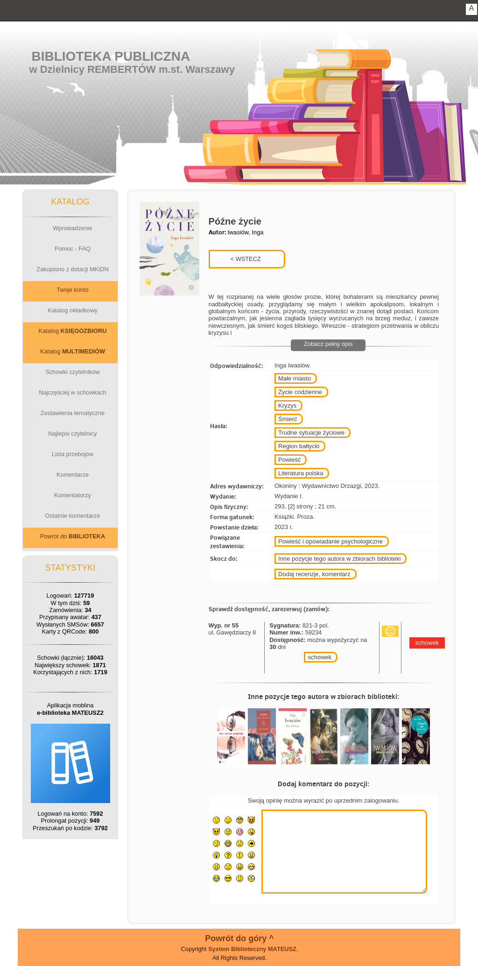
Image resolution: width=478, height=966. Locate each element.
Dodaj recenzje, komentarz (314, 574)
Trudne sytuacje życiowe (311, 432)
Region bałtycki (298, 446)
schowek (319, 657)
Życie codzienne (300, 391)
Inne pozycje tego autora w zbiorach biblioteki (339, 558)
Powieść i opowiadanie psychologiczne (330, 541)
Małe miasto (294, 378)
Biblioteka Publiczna (111, 56)
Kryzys (287, 405)
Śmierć (287, 419)
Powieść (289, 459)
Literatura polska (300, 473)
